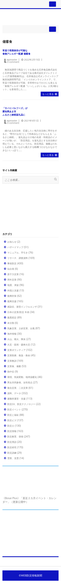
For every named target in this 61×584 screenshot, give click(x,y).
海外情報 (11, 333)
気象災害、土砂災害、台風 (21, 328)
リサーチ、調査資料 (17, 258)
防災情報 (11, 431)
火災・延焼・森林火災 (18, 344)
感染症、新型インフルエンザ (22, 306)
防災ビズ (11, 420)
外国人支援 (13, 290)
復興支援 (11, 301)
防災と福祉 (13, 414)
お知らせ (11, 241)
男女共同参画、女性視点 (19, 382)
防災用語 (11, 441)
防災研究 (11, 447)
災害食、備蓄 (14, 366)
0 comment (13, 61)
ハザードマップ (15, 247)
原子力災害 (13, 274)
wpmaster (12, 59)
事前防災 (11, 263)
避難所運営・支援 (16, 398)
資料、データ (14, 393)
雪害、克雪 (13, 458)
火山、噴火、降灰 (16, 339)
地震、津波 (13, 285)
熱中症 (10, 371)
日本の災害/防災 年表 (18, 312)
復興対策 (11, 295)
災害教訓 (11, 360)
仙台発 (10, 268)
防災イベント (14, 409)
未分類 (10, 322)
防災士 (10, 425)
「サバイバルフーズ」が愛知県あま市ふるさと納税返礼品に (14, 111)
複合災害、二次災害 (17, 387)
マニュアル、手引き (17, 252)
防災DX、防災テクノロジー (21, 404)
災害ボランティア (16, 350)
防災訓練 (11, 452)
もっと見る (48, 94)
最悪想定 (11, 317)
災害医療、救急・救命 (18, 355)
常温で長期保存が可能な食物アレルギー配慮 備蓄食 (16, 52)
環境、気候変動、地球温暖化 (22, 377)
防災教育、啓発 (15, 436)
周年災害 (11, 279)
